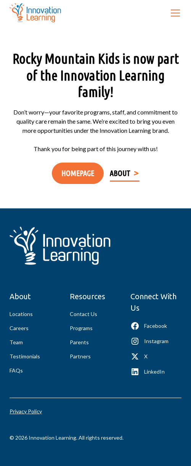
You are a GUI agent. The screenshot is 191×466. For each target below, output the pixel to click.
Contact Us (83, 314)
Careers (19, 328)
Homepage (77, 173)
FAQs (16, 370)
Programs (81, 328)
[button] (173, 13)
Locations (21, 314)
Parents (79, 342)
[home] (35, 13)
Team (16, 342)
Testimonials (25, 356)
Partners (80, 356)
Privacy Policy (26, 411)
